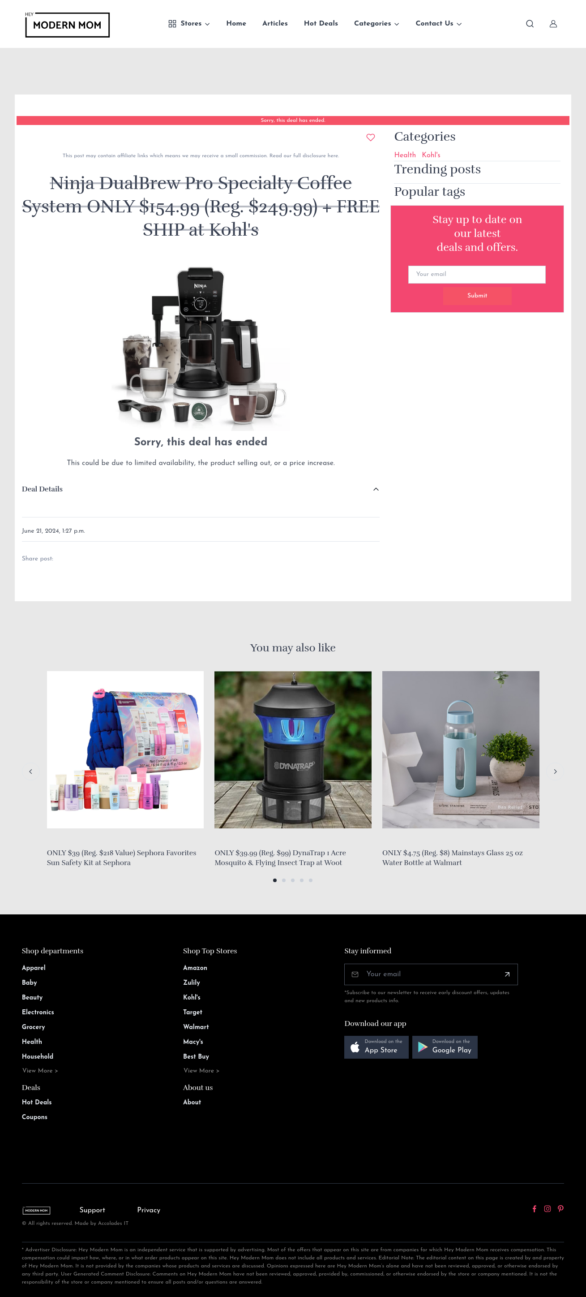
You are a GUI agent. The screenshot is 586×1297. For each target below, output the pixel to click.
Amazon (195, 968)
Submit (477, 296)
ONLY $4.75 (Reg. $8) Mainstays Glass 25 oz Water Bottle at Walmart (452, 858)
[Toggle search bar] (530, 23)
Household (38, 1057)
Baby (29, 983)
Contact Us (434, 23)
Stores (184, 23)
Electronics (38, 1012)
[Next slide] (555, 771)
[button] (275, 880)
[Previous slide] (31, 771)
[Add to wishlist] (371, 138)
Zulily (191, 983)
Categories (372, 23)
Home (236, 23)
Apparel (34, 968)
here (332, 156)
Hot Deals (321, 23)
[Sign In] (553, 23)
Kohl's (431, 155)
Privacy (148, 1210)
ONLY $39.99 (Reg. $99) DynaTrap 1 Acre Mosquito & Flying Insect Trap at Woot (280, 858)
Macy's (193, 1042)
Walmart (196, 1027)
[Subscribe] (507, 974)
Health (405, 155)
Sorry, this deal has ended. (293, 120)
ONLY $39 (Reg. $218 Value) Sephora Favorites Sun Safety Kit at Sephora (122, 858)
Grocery (33, 1027)
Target (192, 1012)
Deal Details (42, 489)
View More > (40, 1071)
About (192, 1102)
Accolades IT (113, 1223)
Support (93, 1210)
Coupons (34, 1117)
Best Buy (196, 1057)
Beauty (32, 998)
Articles (275, 23)
